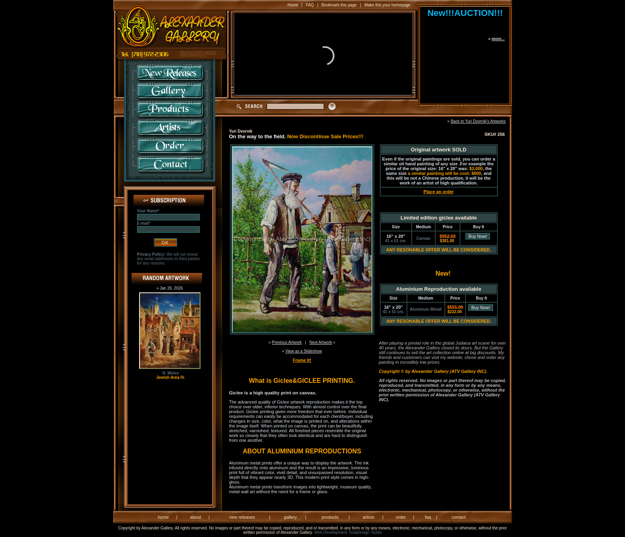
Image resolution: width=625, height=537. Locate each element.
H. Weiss (170, 373)
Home (292, 5)
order (401, 517)
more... (498, 39)
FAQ (310, 5)
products (330, 517)
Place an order (439, 191)
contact (459, 517)
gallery (290, 517)
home (163, 517)
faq (428, 517)
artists (368, 517)
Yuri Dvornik (241, 131)
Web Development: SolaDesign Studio (348, 532)
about (195, 517)
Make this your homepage (387, 5)
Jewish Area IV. (170, 377)
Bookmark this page (339, 5)
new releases (242, 517)
